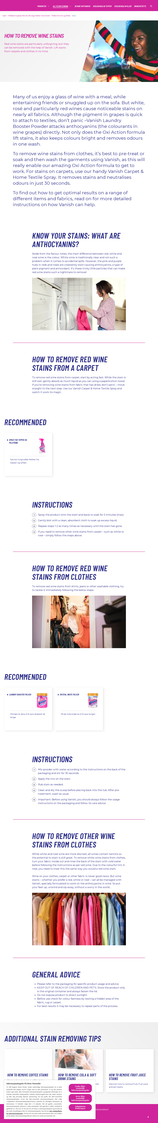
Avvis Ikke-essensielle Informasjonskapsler (80, 1098)
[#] (42, 6)
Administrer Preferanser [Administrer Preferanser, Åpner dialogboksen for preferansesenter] (80, 1107)
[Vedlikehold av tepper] (102, 6)
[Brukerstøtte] (140, 6)
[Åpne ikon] (151, 6)
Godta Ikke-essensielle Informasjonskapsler (80, 1088)
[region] (50, 1099)
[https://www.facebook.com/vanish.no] (148, 1117)
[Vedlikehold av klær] (123, 6)
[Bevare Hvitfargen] (82, 6)
